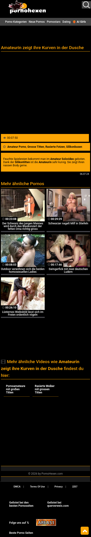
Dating (66, 21)
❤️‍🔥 (79, 21)
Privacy (59, 486)
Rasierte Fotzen (55, 146)
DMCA (17, 486)
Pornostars (53, 21)
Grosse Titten (35, 146)
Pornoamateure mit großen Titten (15, 389)
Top (84, 531)
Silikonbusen (74, 146)
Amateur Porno (16, 146)
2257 (74, 486)
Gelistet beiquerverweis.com (58, 504)
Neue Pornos (37, 21)
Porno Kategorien (16, 21)
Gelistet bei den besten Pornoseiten (21, 504)
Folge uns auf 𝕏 (19, 522)
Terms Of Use (37, 486)
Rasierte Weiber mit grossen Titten (45, 389)
